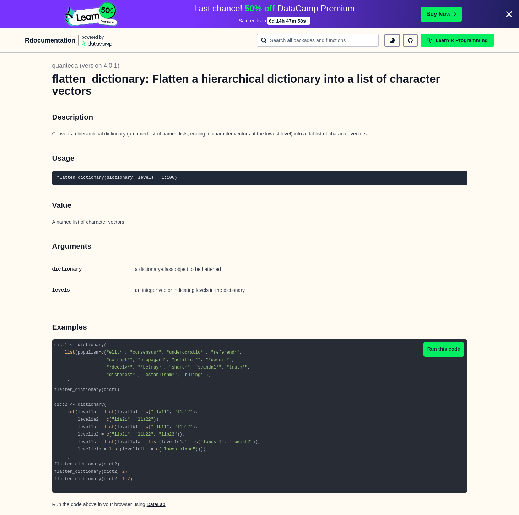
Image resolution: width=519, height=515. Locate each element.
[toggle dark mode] (392, 40)
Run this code (443, 349)
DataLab (156, 504)
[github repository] (410, 40)
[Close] (509, 14)
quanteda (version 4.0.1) (86, 65)
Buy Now (441, 14)
